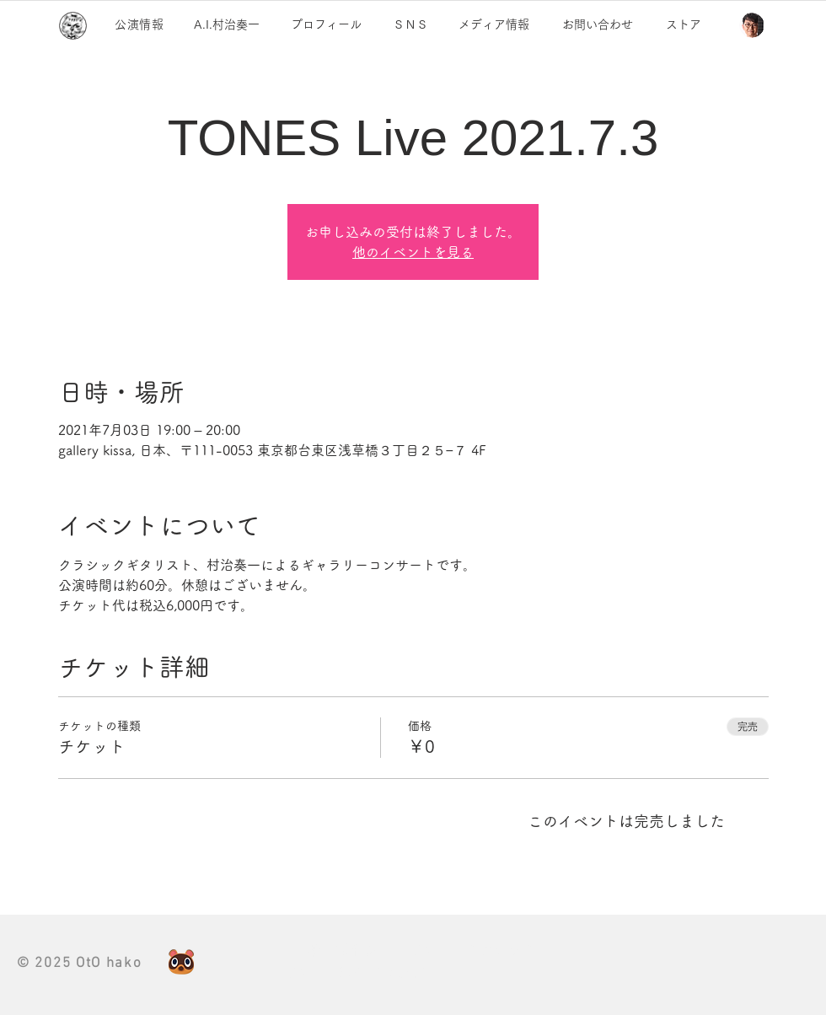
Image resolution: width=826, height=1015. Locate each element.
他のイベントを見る (413, 252)
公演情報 (139, 24)
